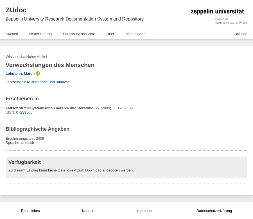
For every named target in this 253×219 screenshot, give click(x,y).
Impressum (145, 211)
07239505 (24, 112)
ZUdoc (16, 10)
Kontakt (88, 211)
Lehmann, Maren (20, 73)
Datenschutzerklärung (214, 211)
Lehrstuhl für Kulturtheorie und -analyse (38, 82)
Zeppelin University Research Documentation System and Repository (75, 19)
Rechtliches (30, 211)
